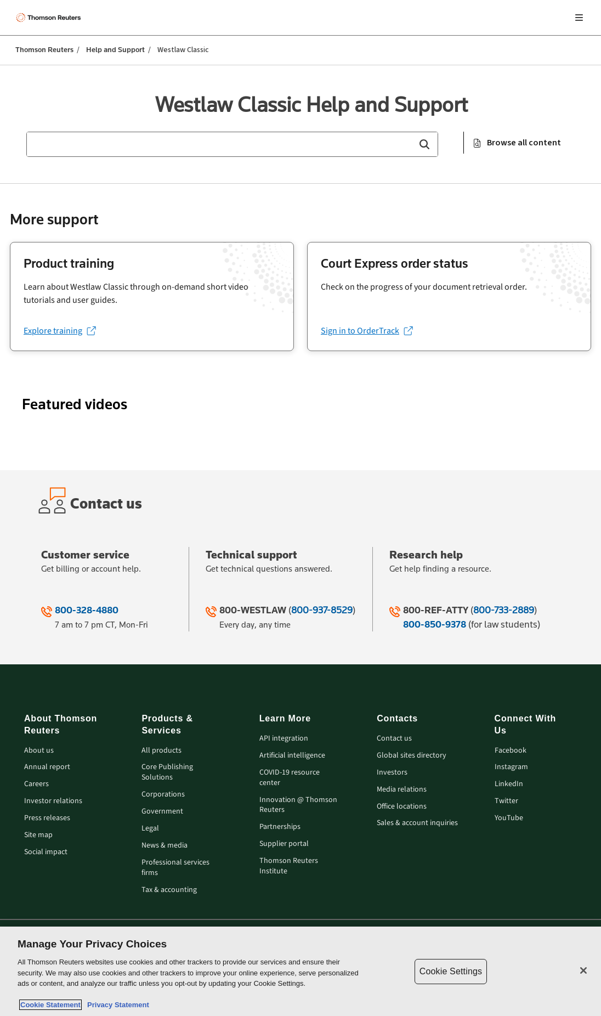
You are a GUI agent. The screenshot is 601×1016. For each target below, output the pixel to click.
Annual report (47, 767)
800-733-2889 (503, 610)
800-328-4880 (86, 610)
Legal (150, 828)
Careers (36, 784)
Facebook (510, 751)
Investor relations (53, 801)
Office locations (402, 806)
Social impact (45, 852)
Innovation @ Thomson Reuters (298, 805)
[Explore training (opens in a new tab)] (59, 330)
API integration (283, 738)
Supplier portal (284, 844)
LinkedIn (509, 784)
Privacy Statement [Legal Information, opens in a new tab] (116, 1005)
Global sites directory (411, 755)
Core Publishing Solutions (167, 772)
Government (162, 811)
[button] (424, 144)
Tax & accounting (169, 890)
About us (39, 751)
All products (161, 751)
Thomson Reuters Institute (288, 866)
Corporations (163, 794)
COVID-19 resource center (289, 777)
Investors (392, 772)
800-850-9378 (434, 624)
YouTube (509, 818)
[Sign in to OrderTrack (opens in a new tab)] (366, 330)
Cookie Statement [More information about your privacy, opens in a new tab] (50, 1005)
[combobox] (232, 144)
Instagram (511, 767)
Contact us (394, 738)
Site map (38, 835)
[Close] (583, 970)
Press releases (47, 818)
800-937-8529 (322, 610)
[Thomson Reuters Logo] (50, 17)
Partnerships (279, 827)
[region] (300, 971)
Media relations (402, 789)
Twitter (506, 801)
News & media (164, 845)
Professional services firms (175, 867)
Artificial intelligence (292, 755)
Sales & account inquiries (417, 823)
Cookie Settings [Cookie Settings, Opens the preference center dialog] (450, 971)
